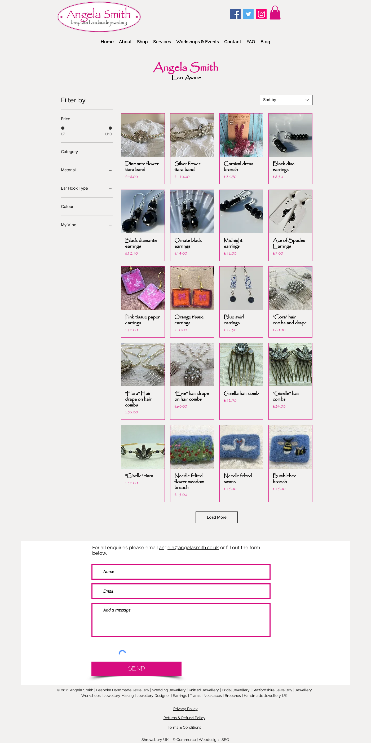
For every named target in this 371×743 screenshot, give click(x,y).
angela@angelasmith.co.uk (189, 547)
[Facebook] (235, 14)
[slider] (63, 128)
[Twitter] (248, 14)
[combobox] (286, 100)
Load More (217, 517)
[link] (275, 13)
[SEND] (136, 669)
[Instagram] (261, 14)
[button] (142, 41)
